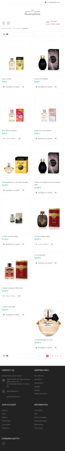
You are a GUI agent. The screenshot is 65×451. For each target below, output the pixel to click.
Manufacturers (39, 424)
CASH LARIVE (6, 79)
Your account (6, 424)
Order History (38, 428)
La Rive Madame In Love (43, 340)
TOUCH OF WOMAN (41, 79)
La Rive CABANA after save (12, 288)
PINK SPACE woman (9, 131)
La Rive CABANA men (42, 236)
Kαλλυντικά (16, 28)
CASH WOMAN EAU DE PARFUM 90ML (15, 182)
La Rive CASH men (8, 307)
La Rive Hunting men (10, 236)
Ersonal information (40, 421)
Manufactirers (38, 383)
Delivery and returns (40, 394)
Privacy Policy (6, 421)
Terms (4, 414)
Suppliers (37, 386)
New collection (39, 376)
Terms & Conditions (40, 417)
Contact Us (5, 428)
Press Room (38, 410)
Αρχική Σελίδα (6, 28)
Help (35, 414)
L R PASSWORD (39, 255)
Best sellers (38, 379)
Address (4, 417)
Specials (37, 390)
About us (4, 410)
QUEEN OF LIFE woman (42, 131)
